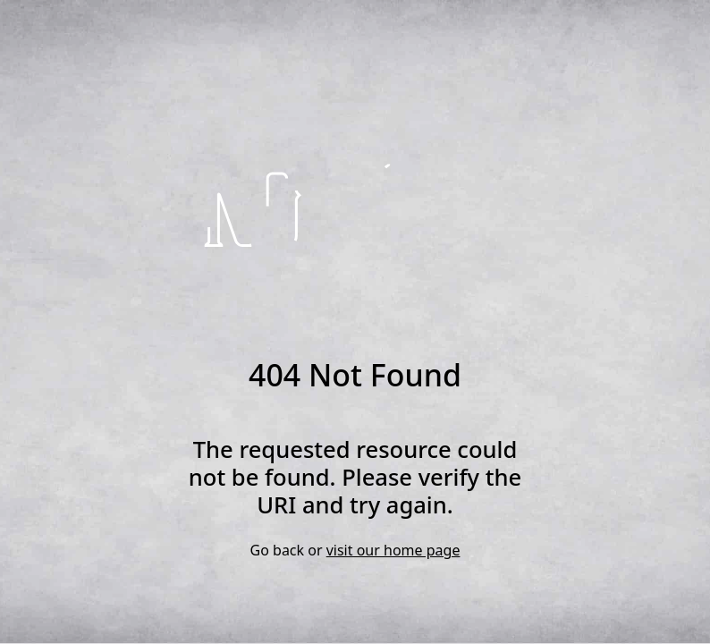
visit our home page (393, 550)
